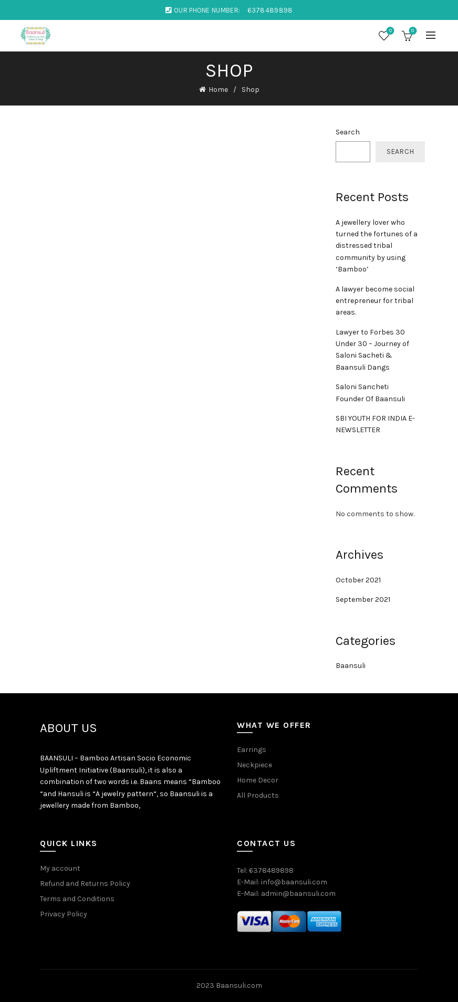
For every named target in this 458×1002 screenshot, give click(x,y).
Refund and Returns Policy (85, 883)
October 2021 (358, 580)
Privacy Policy (63, 914)
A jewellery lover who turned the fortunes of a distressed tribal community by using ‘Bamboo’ (377, 246)
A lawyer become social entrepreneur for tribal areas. (375, 301)
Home (218, 89)
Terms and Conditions (77, 898)
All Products (258, 795)
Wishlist (389, 31)
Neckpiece (254, 764)
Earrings (251, 749)
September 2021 (363, 599)
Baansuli (351, 665)
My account (60, 868)
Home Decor (257, 780)
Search (348, 132)
